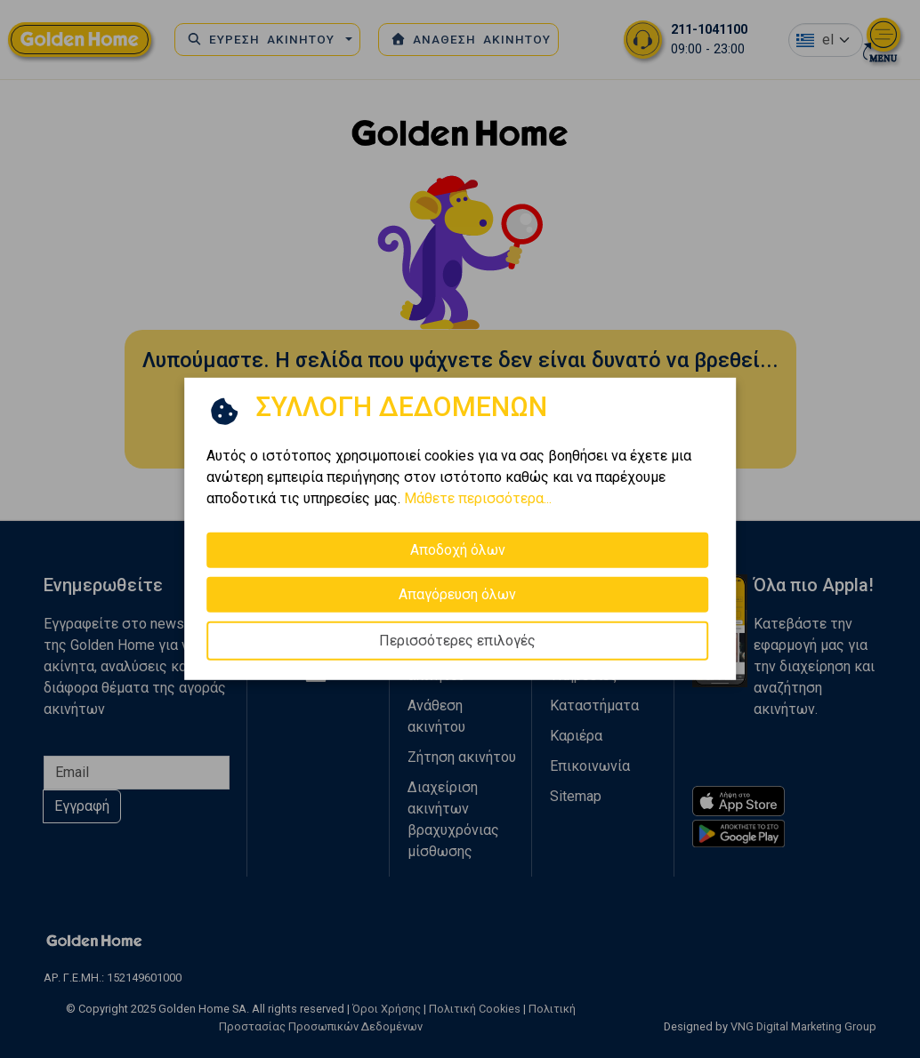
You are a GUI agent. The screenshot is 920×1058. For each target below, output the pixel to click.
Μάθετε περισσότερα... (478, 498)
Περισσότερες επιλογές (457, 640)
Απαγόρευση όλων (457, 594)
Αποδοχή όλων (457, 549)
